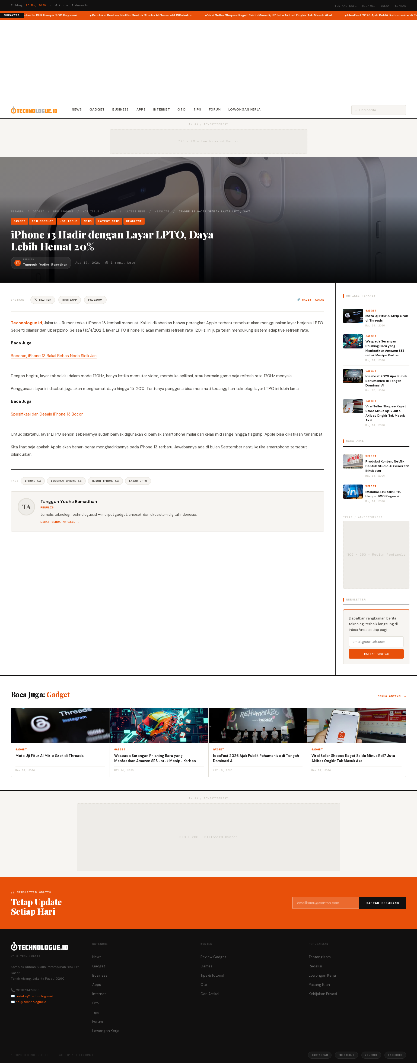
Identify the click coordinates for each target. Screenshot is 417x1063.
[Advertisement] (208, 61)
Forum (215, 109)
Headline (162, 211)
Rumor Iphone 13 (105, 481)
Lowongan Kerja (244, 109)
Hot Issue (91, 211)
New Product (63, 211)
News (77, 109)
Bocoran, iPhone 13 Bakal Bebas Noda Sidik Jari (54, 355)
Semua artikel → (392, 696)
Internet (161, 109)
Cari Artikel (209, 994)
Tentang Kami (346, 6)
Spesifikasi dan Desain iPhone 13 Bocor (47, 414)
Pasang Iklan (319, 984)
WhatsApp (69, 300)
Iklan (385, 6)
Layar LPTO (138, 481)
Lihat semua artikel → (59, 522)
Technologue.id (26, 323)
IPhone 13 (33, 481)
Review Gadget (213, 957)
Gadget (97, 109)
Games (206, 966)
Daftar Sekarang (382, 903)
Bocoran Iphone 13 (66, 481)
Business (120, 109)
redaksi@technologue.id (34, 996)
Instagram (319, 1055)
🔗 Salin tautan (310, 300)
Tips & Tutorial (212, 975)
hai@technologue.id (31, 1002)
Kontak (400, 6)
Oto (181, 109)
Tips (197, 109)
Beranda (17, 211)
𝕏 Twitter (42, 300)
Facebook (95, 300)
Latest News (135, 211)
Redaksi (368, 6)
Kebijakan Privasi (323, 994)
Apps (141, 109)
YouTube (371, 1055)
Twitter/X (346, 1055)
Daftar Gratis (376, 654)
